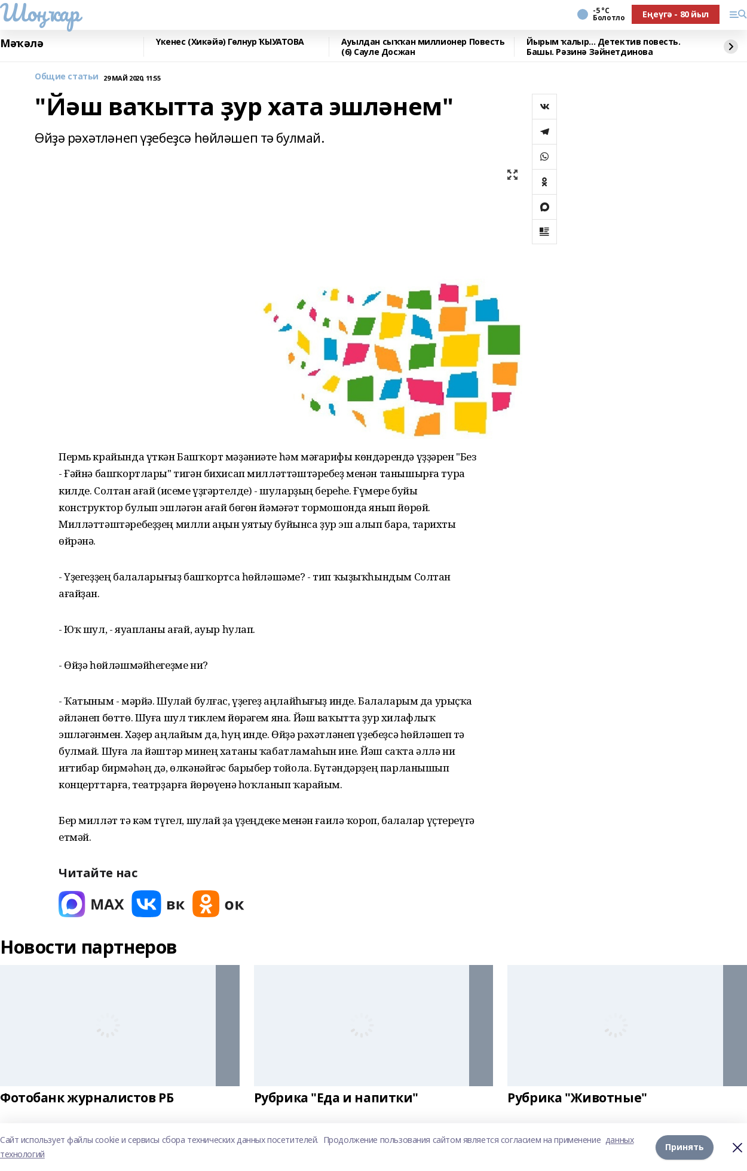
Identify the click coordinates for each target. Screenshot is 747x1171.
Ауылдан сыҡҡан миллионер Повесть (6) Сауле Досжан (423, 47)
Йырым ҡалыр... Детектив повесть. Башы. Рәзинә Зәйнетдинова (603, 47)
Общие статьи (67, 77)
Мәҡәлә (21, 43)
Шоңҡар (39, 12)
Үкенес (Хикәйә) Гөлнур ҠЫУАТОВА (230, 42)
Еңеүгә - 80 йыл (675, 14)
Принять (684, 1146)
